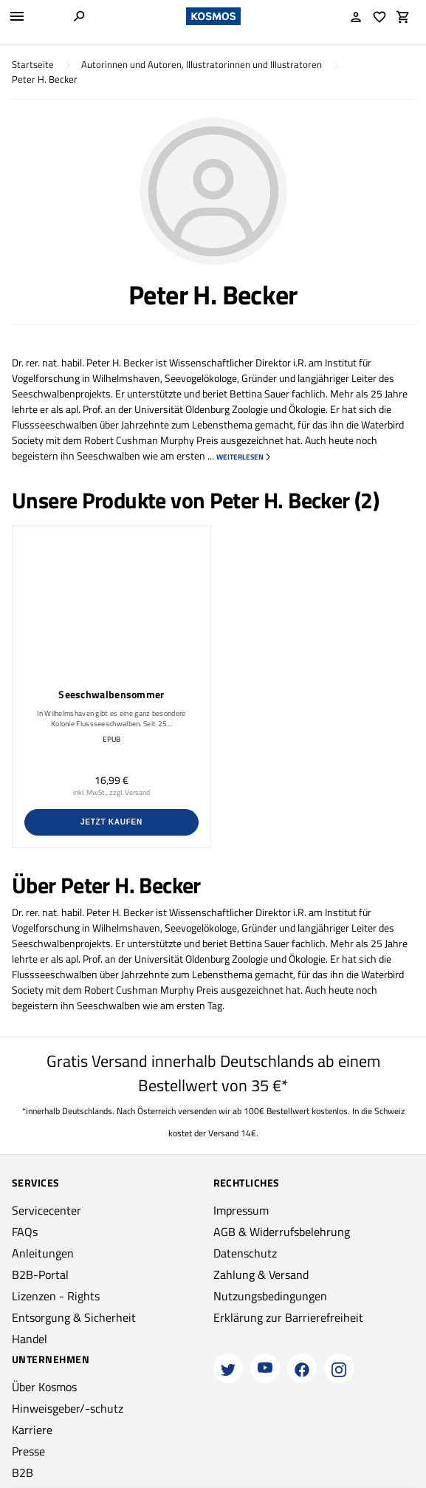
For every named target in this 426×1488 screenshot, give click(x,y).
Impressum (241, 1210)
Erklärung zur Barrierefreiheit (288, 1317)
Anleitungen (43, 1253)
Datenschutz (245, 1253)
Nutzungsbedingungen (270, 1296)
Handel (29, 1339)
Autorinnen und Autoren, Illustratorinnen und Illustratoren (201, 65)
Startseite (33, 65)
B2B (22, 1472)
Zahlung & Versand (261, 1274)
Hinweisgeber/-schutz (67, 1408)
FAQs (25, 1231)
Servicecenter (46, 1210)
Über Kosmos (44, 1387)
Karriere (32, 1429)
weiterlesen (244, 457)
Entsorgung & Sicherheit (74, 1317)
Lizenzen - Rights (56, 1296)
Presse (28, 1451)
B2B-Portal (40, 1274)
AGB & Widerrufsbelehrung (281, 1231)
